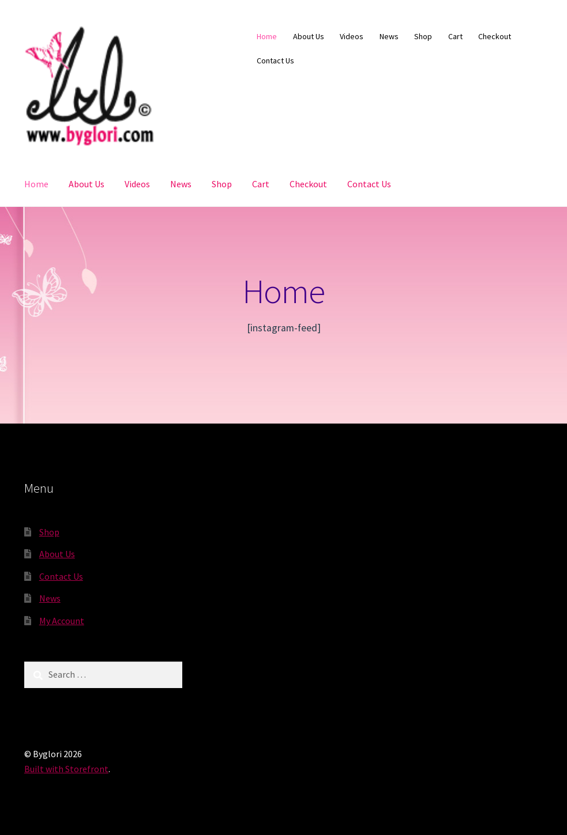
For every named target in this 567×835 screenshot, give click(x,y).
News (389, 36)
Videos (351, 36)
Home (267, 36)
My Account (61, 620)
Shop (423, 36)
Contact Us (275, 60)
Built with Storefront (66, 768)
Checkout (494, 36)
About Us (308, 36)
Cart (455, 36)
